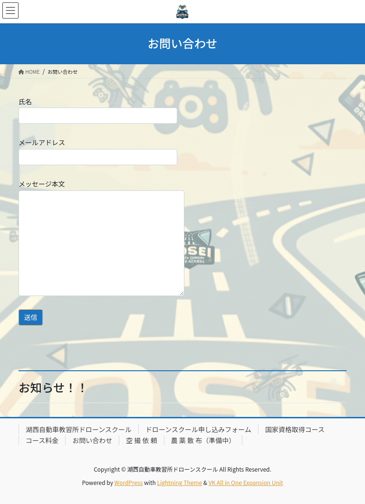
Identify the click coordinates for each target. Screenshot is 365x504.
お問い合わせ (92, 440)
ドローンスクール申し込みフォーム (198, 429)
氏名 (98, 110)
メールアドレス (98, 151)
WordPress (129, 482)
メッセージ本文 (101, 237)
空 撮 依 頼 (141, 440)
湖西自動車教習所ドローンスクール (79, 429)
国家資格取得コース (295, 429)
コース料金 (42, 440)
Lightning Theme (179, 482)
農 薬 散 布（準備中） (203, 440)
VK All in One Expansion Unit (246, 482)
